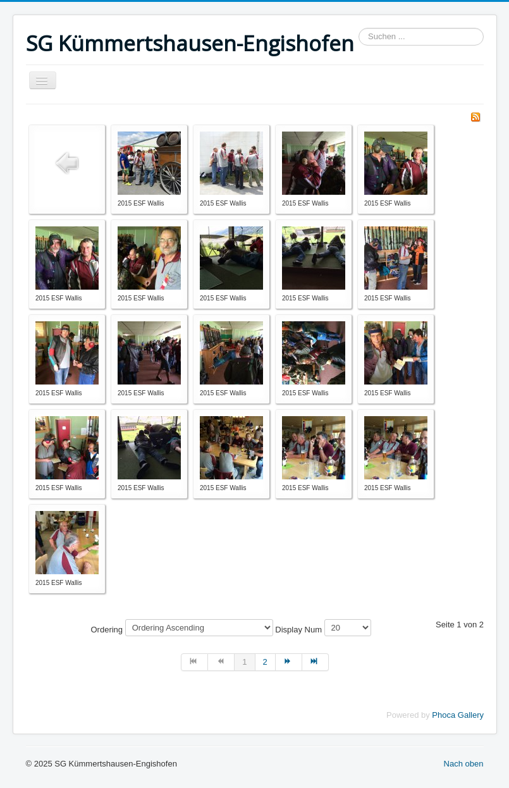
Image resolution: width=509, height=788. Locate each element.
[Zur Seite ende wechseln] (315, 662)
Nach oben (464, 763)
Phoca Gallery (458, 715)
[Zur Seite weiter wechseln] (289, 662)
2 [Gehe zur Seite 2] (265, 662)
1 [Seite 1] (244, 662)
